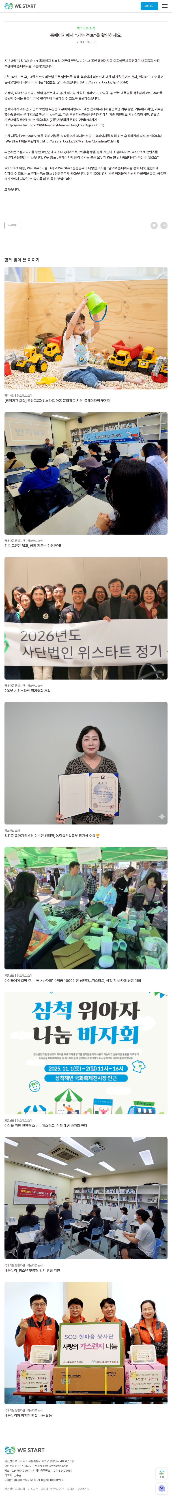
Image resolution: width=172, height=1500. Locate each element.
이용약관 (33, 1489)
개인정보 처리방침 (14, 1489)
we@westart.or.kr (56, 1466)
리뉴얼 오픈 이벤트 (57, 77)
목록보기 (12, 225)
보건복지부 (83, 1489)
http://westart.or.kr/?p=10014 (104, 82)
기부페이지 (65, 109)
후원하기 (149, 6)
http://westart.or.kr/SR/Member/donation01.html (80, 141)
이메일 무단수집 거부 (52, 1489)
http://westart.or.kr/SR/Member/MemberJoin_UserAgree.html (54, 125)
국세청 (70, 1489)
